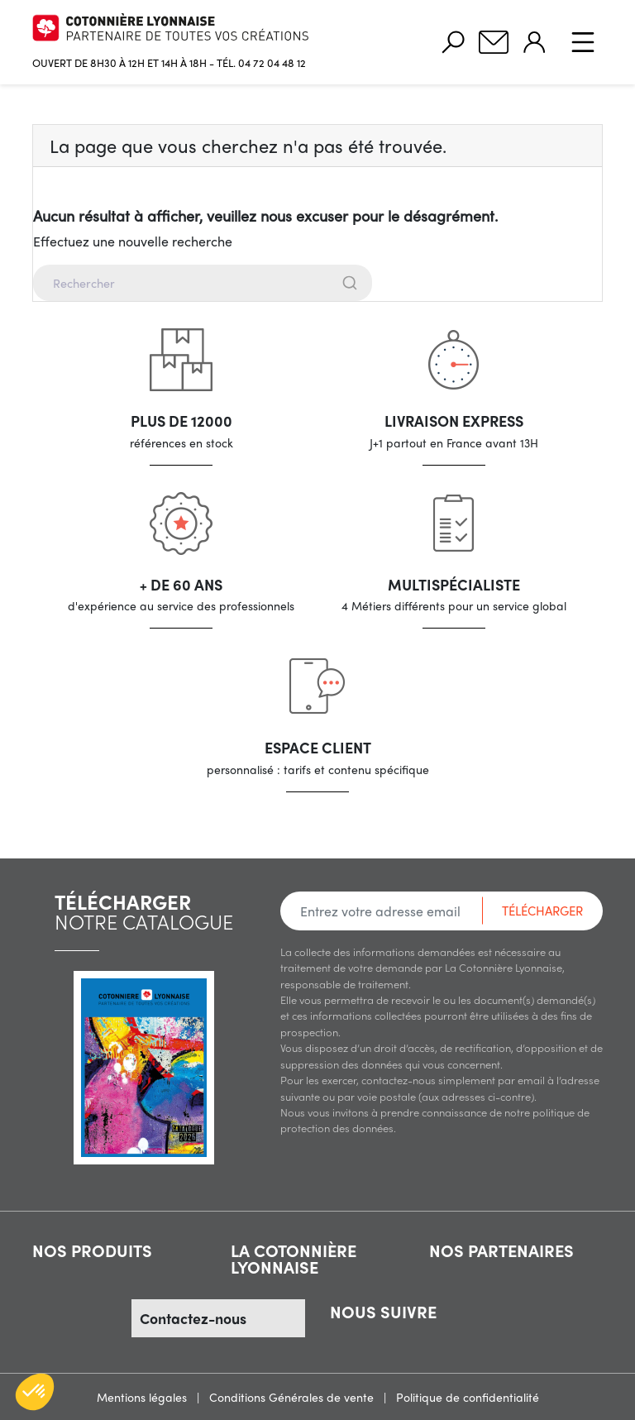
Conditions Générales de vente (293, 1397)
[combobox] (317, 283)
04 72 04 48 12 (272, 62)
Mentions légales (143, 1397)
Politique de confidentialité (467, 1397)
